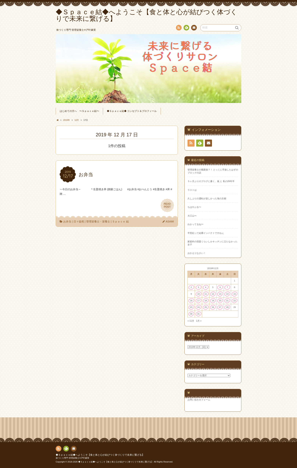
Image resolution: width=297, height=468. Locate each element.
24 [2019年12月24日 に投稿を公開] (198, 307)
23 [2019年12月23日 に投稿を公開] (191, 307)
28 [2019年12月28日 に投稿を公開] (227, 307)
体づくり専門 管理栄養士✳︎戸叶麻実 (72, 458)
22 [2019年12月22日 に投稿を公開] (234, 300)
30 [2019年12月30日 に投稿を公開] (191, 314)
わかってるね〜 (195, 224)
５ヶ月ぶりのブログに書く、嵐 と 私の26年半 (211, 181)
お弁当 (67, 221)
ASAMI (170, 221)
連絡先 (193, 28)
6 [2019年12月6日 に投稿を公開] (220, 287)
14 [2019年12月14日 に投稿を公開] (227, 294)
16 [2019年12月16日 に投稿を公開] (191, 300)
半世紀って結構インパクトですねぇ (206, 233)
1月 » (199, 321)
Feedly (186, 28)
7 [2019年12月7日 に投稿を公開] (227, 287)
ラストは (192, 190)
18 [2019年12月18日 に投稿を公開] (206, 300)
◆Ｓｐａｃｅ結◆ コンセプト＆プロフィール (132, 111)
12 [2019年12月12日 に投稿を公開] (213, 294)
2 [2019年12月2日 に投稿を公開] (191, 287)
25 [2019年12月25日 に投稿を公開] (206, 307)
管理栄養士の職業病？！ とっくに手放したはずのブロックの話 (213, 171)
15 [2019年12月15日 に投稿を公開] (234, 294)
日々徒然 (78, 221)
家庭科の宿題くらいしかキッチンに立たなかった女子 (213, 243)
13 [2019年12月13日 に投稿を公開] (220, 294)
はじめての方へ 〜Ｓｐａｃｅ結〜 (79, 111)
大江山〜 (192, 215)
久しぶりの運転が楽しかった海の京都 (207, 198)
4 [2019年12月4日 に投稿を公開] (205, 287)
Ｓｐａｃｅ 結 (120, 221)
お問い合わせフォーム (199, 399)
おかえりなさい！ (197, 253)
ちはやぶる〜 (194, 207)
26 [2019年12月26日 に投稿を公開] (213, 307)
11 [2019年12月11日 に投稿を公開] (206, 294)
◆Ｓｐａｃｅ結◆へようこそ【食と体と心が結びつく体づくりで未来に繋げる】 (100, 455)
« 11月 (191, 321)
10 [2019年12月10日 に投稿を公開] (198, 294)
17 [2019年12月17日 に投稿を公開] (198, 300)
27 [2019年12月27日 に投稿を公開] (220, 307)
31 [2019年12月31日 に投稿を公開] (198, 314)
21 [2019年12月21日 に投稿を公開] (227, 300)
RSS (178, 28)
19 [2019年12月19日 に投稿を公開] (213, 300)
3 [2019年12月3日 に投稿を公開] (198, 287)
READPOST (167, 205)
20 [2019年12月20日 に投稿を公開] (220, 300)
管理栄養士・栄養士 (98, 221)
